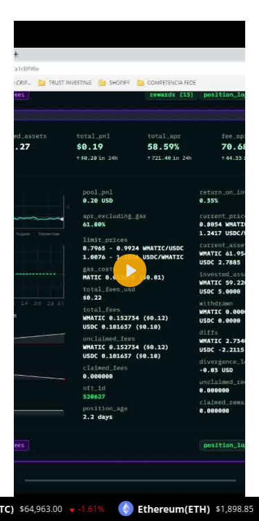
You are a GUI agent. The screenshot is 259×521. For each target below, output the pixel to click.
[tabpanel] (129, 406)
